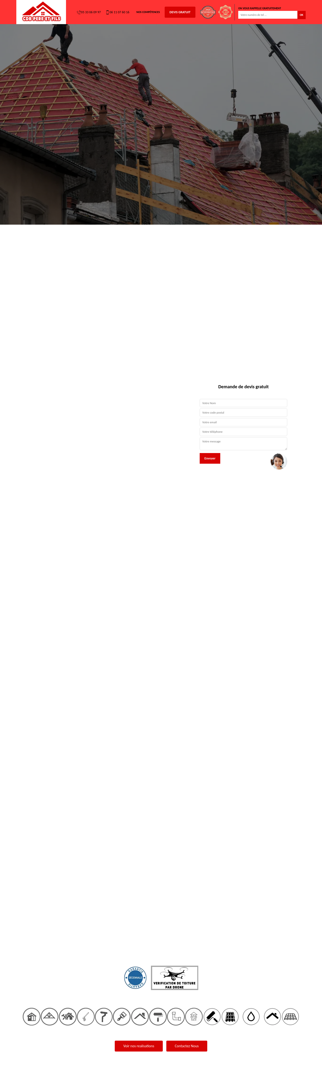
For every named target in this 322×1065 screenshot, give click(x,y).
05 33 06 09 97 (89, 12)
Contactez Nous (187, 1046)
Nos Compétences (148, 12)
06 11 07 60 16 (117, 12)
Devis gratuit (180, 12)
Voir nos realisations (138, 1046)
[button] (24, 532)
